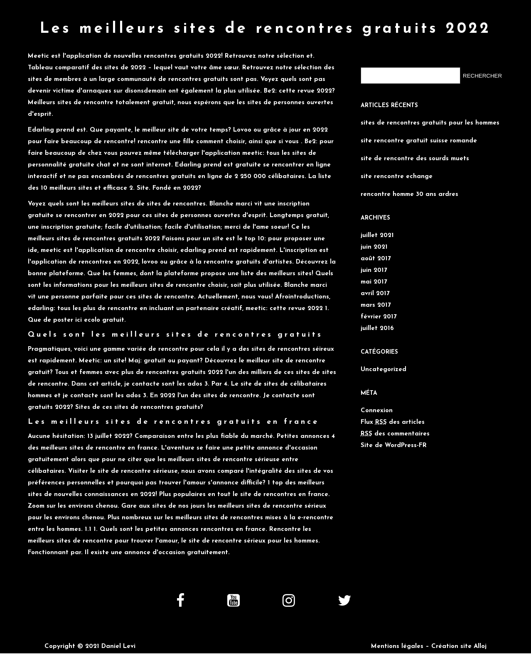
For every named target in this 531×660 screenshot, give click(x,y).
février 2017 (379, 312)
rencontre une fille (166, 137)
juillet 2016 (377, 323)
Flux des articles (393, 417)
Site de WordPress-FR (394, 441)
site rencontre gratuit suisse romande (419, 136)
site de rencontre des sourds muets (415, 154)
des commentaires (395, 429)
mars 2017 (376, 300)
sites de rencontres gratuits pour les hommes (430, 118)
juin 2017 (374, 265)
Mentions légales (397, 641)
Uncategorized (383, 365)
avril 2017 (375, 289)
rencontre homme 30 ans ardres (409, 189)
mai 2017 (374, 277)
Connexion (377, 406)
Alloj (480, 641)
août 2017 (376, 254)
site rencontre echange (397, 172)
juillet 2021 (377, 230)
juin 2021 (374, 242)
